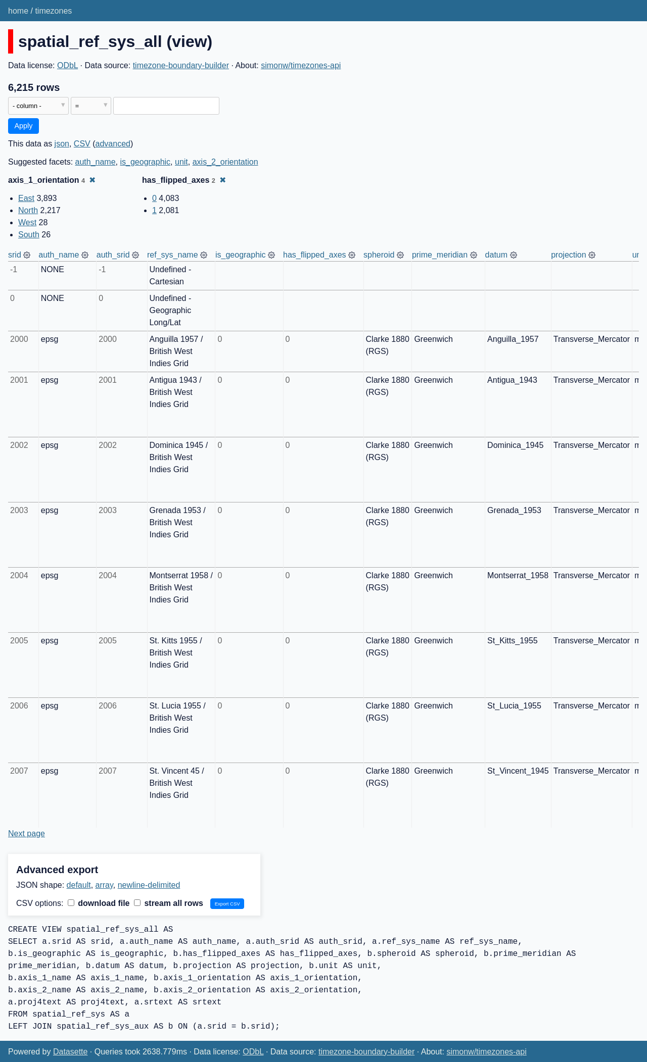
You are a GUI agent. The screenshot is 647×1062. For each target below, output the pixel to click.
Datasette (70, 1051)
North (28, 210)
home (18, 11)
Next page (26, 833)
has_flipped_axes (314, 254)
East (26, 198)
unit (181, 162)
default (79, 885)
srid (14, 254)
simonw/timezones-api (301, 65)
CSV (82, 143)
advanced (113, 143)
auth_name (95, 162)
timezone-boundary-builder (181, 65)
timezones (53, 11)
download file (99, 903)
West (27, 222)
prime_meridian (440, 254)
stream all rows (168, 903)
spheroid (378, 254)
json (62, 143)
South (28, 234)
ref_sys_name (172, 254)
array (104, 885)
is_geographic (145, 162)
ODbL (67, 65)
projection (568, 254)
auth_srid (113, 254)
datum (496, 254)
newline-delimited (149, 885)
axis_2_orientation (225, 162)
